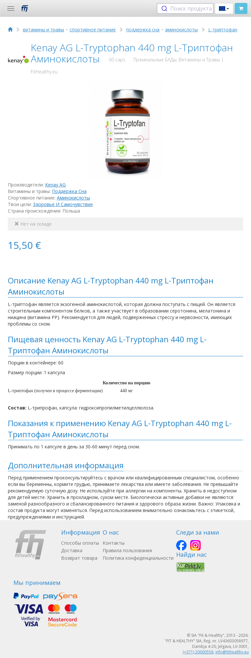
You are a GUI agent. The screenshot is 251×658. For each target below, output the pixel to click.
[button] (224, 8)
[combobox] (185, 8)
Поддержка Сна (69, 191)
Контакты (114, 543)
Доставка (71, 550)
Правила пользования (127, 550)
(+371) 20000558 (198, 652)
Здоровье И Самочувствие (63, 204)
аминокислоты (181, 29)
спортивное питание (93, 29)
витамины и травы (43, 29)
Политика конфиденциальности (138, 558)
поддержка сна (142, 29)
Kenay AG (55, 185)
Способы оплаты (80, 543)
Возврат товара (79, 558)
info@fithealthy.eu (232, 652)
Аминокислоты (73, 198)
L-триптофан (222, 29)
